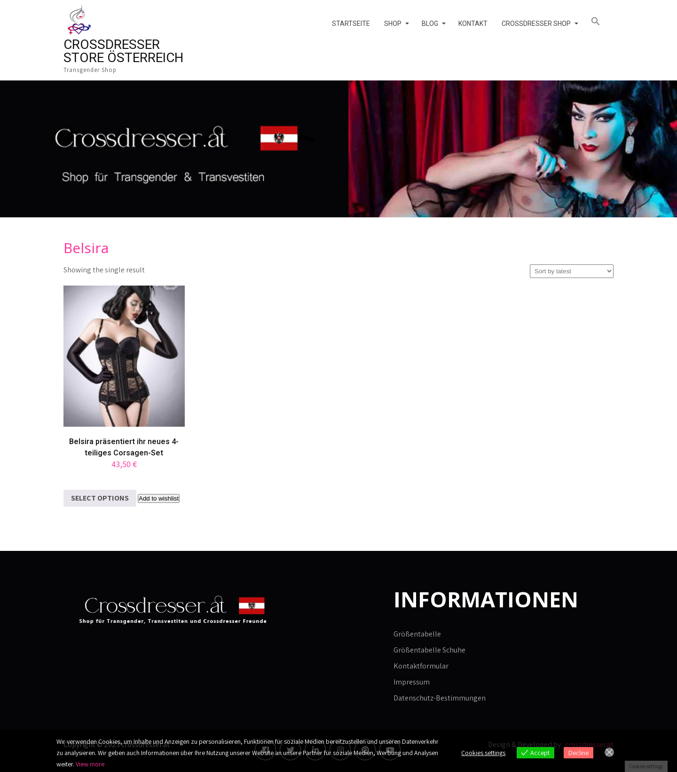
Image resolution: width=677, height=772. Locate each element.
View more (90, 764)
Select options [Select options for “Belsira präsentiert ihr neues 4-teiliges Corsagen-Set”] (100, 498)
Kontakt (473, 23)
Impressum (412, 682)
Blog (430, 23)
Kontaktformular (421, 666)
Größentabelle (417, 634)
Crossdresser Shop (536, 23)
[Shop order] (572, 271)
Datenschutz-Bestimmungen (440, 698)
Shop (392, 23)
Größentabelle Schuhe (429, 650)
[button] (599, 21)
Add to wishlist (159, 498)
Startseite (351, 23)
